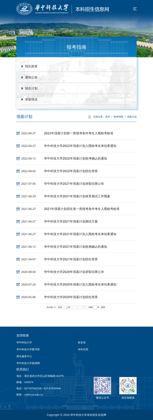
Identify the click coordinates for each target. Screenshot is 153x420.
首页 (108, 116)
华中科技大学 (24, 342)
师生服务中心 (24, 356)
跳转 (103, 307)
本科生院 (83, 349)
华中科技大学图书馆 (28, 349)
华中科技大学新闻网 (28, 363)
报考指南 (120, 116)
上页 (68, 307)
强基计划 (132, 116)
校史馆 (82, 342)
